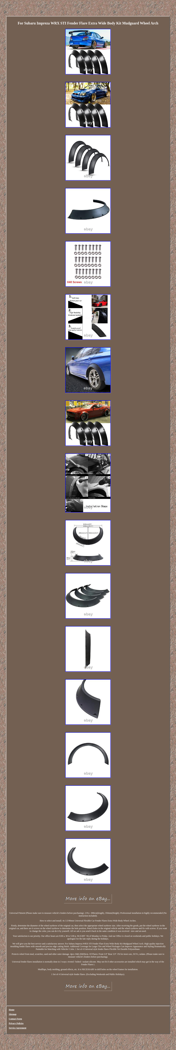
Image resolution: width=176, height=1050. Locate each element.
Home (11, 1009)
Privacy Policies (16, 1023)
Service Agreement (17, 1028)
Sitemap (12, 1014)
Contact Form (15, 1019)
